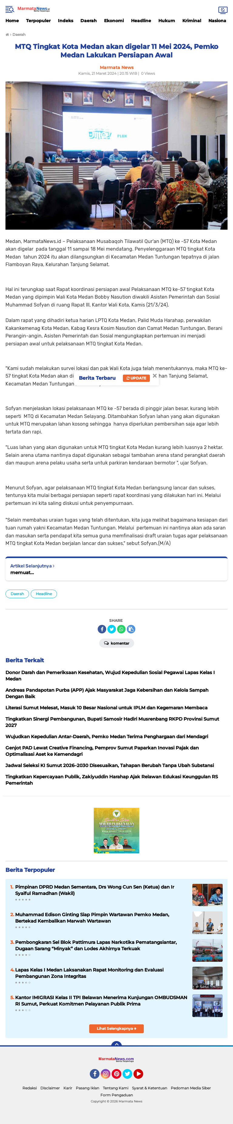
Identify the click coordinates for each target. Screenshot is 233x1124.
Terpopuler (38, 20)
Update (136, 378)
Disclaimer (50, 1088)
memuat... (22, 572)
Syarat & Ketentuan (149, 1088)
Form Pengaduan (116, 1095)
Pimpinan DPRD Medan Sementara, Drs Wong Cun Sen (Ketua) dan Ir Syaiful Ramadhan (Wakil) (94, 890)
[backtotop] (116, 1046)
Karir (67, 1088)
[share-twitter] (111, 629)
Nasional (218, 20)
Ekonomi (114, 20)
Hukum (166, 20)
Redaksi (29, 1088)
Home (12, 20)
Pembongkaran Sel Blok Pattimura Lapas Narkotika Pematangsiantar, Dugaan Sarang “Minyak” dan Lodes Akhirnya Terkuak (96, 945)
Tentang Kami (115, 1088)
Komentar (116, 643)
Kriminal (191, 20)
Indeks (65, 20)
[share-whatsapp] (121, 629)
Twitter (130, 1076)
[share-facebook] (102, 629)
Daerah (88, 20)
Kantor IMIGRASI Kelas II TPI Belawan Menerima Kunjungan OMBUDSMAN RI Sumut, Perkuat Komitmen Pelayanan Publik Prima (101, 1001)
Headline (141, 20)
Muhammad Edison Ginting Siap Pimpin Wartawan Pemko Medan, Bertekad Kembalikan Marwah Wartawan (92, 918)
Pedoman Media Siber (191, 1088)
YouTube (142, 1076)
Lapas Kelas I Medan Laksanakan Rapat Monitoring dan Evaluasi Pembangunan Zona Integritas (89, 973)
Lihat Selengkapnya (117, 1028)
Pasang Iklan (87, 1088)
